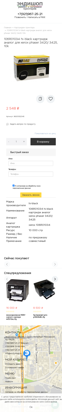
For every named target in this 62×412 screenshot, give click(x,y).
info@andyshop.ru (13, 353)
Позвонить (20, 17)
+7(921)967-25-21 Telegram (16, 343)
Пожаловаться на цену (45, 133)
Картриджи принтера (24, 27)
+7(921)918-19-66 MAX (15, 346)
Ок (31, 407)
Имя (10, 158)
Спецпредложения (17, 273)
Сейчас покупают (16, 258)
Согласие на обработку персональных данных (26, 392)
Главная (7, 27)
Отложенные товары (14, 367)
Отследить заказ (13, 364)
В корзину (43, 141)
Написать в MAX (36, 17)
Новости (9, 381)
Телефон (12, 169)
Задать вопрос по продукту (23, 124)
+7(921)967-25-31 (12, 350)
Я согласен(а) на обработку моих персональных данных (27, 187)
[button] (40, 99)
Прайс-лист (10, 378)
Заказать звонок (31, 195)
